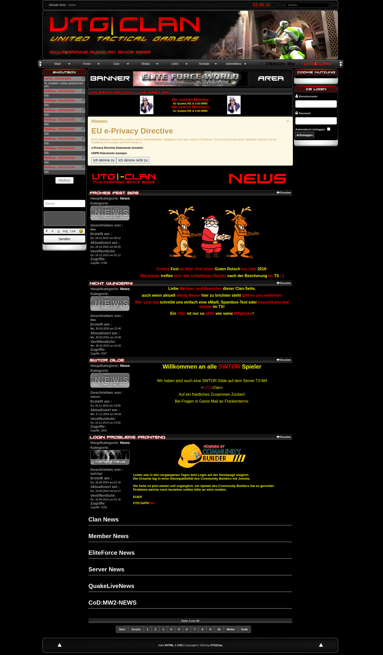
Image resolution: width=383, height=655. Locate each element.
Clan (116, 64)
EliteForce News (111, 552)
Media (146, 64)
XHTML (169, 645)
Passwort (303, 113)
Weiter (231, 629)
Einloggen (305, 135)
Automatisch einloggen (310, 129)
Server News (106, 569)
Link (73, 231)
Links (174, 64)
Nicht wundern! (111, 283)
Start (122, 629)
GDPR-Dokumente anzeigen (109, 153)
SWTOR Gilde (107, 360)
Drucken (284, 192)
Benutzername (306, 96)
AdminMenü (233, 64)
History (64, 180)
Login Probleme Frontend (127, 437)
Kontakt (204, 64)
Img (65, 231)
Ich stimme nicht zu (133, 160)
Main (57, 64)
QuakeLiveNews (111, 586)
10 (218, 629)
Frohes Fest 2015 (114, 193)
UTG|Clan (216, 645)
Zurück (135, 629)
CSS (180, 645)
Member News (108, 536)
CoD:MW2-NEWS (112, 602)
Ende (244, 629)
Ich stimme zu (103, 160)
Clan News (103, 519)
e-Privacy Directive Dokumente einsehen (117, 147)
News (125, 198)
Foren (87, 64)
